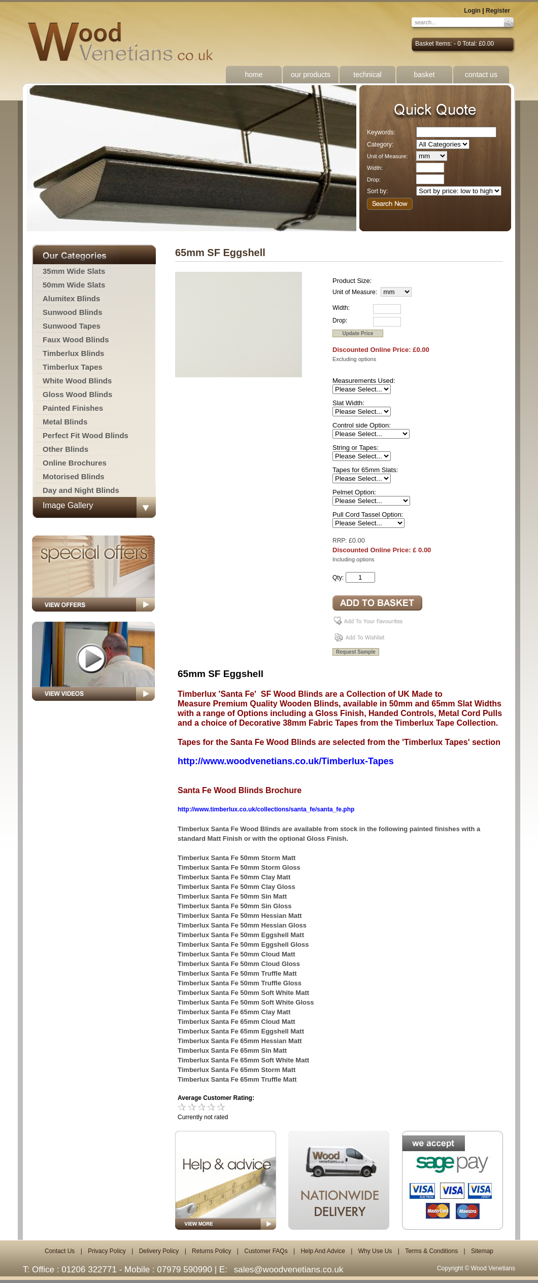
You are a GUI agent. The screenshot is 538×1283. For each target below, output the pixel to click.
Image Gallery (68, 505)
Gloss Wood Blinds (77, 394)
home (253, 74)
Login (472, 10)
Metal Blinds (65, 421)
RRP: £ (342, 540)
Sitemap (482, 1251)
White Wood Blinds (77, 380)
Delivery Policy (159, 1251)
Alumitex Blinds (71, 298)
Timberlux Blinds (73, 353)
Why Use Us (375, 1251)
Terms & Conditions (431, 1251)
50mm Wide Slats (74, 284)
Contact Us (60, 1251)
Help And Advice (322, 1251)
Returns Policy (211, 1251)
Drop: (374, 179)
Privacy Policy (107, 1251)
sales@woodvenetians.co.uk (289, 1269)
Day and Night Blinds (81, 490)
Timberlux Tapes (73, 367)
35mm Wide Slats (74, 271)
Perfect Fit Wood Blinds (85, 435)
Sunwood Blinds (73, 312)
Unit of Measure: (387, 156)
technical (367, 74)
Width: (375, 168)
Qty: (338, 577)
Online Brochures (75, 462)
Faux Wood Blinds (76, 339)
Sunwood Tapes (71, 326)
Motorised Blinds (74, 476)
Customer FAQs (265, 1251)
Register (498, 10)
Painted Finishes (73, 408)
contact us (481, 74)
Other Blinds (65, 449)
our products (310, 74)
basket (424, 74)
